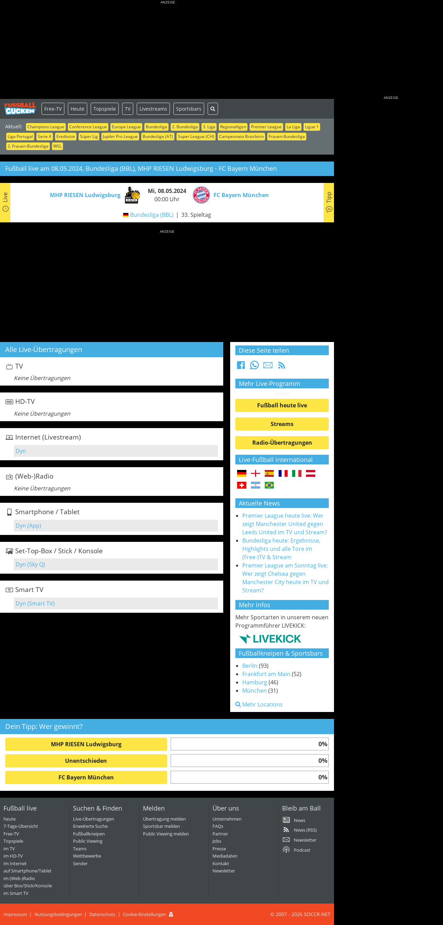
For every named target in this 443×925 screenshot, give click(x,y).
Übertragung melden (164, 819)
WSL (57, 146)
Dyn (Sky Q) (30, 564)
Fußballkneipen (89, 834)
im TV (9, 848)
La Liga (293, 127)
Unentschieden (86, 761)
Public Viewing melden (166, 834)
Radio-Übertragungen (282, 442)
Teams (80, 848)
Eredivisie (65, 136)
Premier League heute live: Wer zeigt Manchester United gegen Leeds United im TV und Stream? (284, 524)
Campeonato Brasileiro (241, 136)
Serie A (45, 136)
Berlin (249, 665)
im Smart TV (15, 893)
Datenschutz (102, 914)
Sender (80, 863)
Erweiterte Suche (90, 826)
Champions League (45, 127)
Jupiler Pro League (120, 136)
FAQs (218, 826)
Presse (219, 848)
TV (127, 108)
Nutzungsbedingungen (58, 914)
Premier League (266, 127)
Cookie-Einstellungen (144, 914)
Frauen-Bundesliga (287, 136)
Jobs (217, 841)
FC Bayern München (86, 777)
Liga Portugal (20, 136)
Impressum (15, 914)
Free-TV (53, 108)
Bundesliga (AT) (158, 136)
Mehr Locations (259, 704)
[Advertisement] (168, 50)
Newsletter (224, 871)
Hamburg (254, 682)
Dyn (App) (28, 525)
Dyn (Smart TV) (35, 603)
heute (9, 819)
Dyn (21, 451)
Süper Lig (89, 136)
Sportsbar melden (161, 826)
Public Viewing (87, 841)
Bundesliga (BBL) (151, 215)
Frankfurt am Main (266, 674)
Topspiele (104, 108)
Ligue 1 (312, 127)
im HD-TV (13, 856)
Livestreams (153, 108)
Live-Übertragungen (93, 819)
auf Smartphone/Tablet (27, 871)
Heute (77, 108)
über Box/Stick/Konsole (27, 885)
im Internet (15, 863)
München (254, 690)
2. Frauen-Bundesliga (28, 146)
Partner (220, 834)
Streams (282, 424)
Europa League (126, 127)
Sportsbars (188, 108)
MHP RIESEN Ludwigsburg (86, 744)
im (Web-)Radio (19, 878)
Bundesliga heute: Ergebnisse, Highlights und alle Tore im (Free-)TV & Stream (281, 549)
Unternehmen (227, 819)
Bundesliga (156, 127)
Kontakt (221, 863)
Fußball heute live (282, 405)
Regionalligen (233, 127)
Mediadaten (225, 856)
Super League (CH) (196, 136)
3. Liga (209, 127)
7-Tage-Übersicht (20, 826)
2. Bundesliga (185, 127)
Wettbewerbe (87, 856)
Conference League (88, 127)
